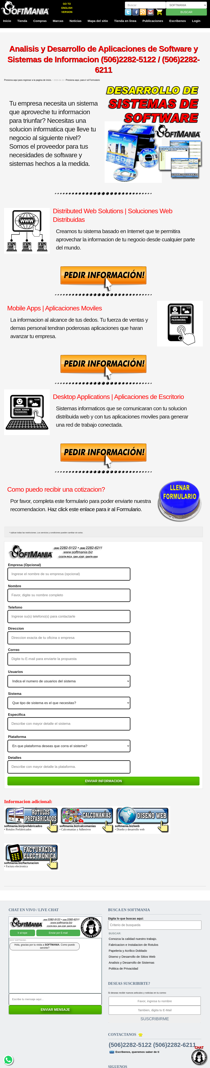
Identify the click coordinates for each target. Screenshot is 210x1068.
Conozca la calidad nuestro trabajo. (133, 938)
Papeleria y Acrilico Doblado (128, 950)
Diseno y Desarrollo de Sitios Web (132, 956)
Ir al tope (22, 930)
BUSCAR (186, 12)
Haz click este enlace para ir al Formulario (94, 509)
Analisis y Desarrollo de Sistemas (131, 962)
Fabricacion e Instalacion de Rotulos (133, 944)
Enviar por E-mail (58, 930)
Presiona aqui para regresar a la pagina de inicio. (28, 80)
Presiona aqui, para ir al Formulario (83, 80)
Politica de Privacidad (123, 968)
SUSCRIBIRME (154, 1019)
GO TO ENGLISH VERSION (66, 8)
